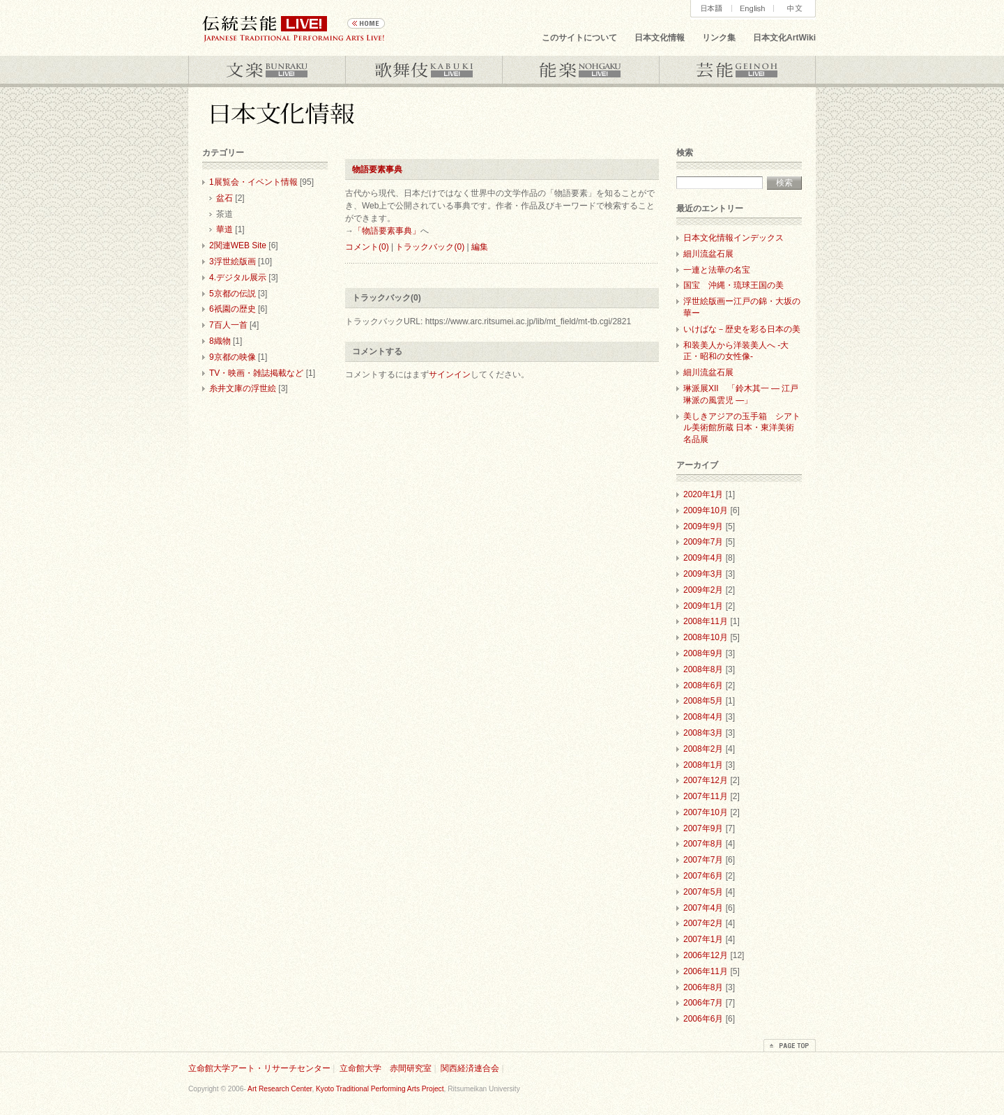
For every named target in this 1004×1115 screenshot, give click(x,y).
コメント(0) (367, 247)
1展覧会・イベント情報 (253, 182)
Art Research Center (280, 1089)
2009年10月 (705, 510)
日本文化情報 (659, 38)
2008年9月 (703, 653)
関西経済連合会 (470, 1068)
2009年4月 (703, 558)
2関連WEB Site (237, 245)
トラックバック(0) (429, 247)
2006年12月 (705, 955)
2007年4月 (703, 908)
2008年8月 (703, 669)
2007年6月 (703, 876)
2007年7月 (703, 860)
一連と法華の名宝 (716, 270)
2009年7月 (703, 542)
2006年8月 (703, 987)
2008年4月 (703, 717)
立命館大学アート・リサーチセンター (259, 1068)
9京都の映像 (232, 357)
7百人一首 (228, 325)
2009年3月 (703, 574)
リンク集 (719, 38)
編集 (479, 247)
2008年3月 (703, 733)
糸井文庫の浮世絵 (242, 388)
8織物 (220, 341)
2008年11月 (705, 621)
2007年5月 (703, 892)
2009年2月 (703, 590)
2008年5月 (703, 701)
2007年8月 (703, 844)
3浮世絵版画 (232, 261)
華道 (224, 229)
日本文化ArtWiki (784, 38)
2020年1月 (703, 494)
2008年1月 (703, 765)
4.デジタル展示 (237, 277)
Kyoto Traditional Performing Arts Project (379, 1089)
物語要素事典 (377, 169)
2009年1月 (703, 606)
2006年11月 (705, 971)
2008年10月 (705, 637)
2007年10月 (705, 812)
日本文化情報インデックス (733, 238)
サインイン (450, 374)
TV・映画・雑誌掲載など (256, 373)
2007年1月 (703, 939)
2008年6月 (703, 685)
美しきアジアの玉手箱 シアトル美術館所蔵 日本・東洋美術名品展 (741, 428)
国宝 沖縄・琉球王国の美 (733, 285)
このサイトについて (579, 38)
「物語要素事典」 (386, 231)
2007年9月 (703, 828)
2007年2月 (703, 923)
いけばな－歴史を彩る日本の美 (741, 329)
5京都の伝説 (232, 293)
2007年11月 (705, 796)
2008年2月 (703, 749)
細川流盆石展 (708, 254)
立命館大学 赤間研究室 (386, 1068)
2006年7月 (703, 1003)
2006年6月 (703, 1019)
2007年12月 (705, 780)
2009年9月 (703, 526)
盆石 (224, 198)
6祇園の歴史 (232, 309)
